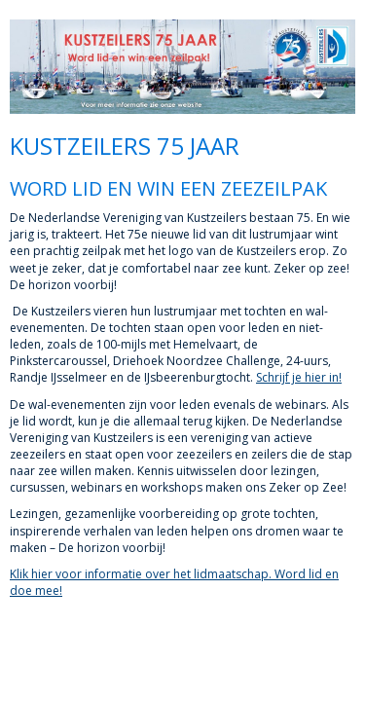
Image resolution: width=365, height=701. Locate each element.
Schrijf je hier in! (299, 377)
